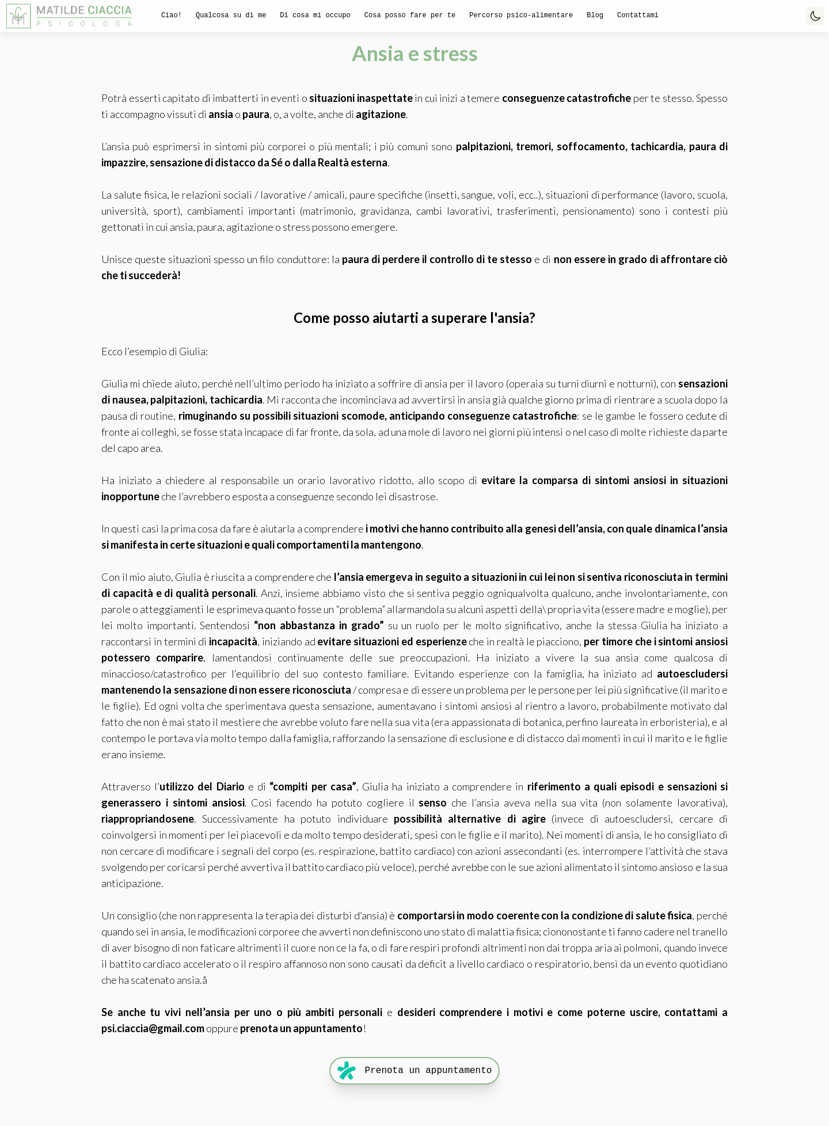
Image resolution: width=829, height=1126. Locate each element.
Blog (595, 16)
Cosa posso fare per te (409, 16)
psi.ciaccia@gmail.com (152, 1028)
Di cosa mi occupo (315, 16)
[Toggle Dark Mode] (815, 16)
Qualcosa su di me (231, 16)
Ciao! (171, 16)
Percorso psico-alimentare (521, 16)
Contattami (638, 16)
